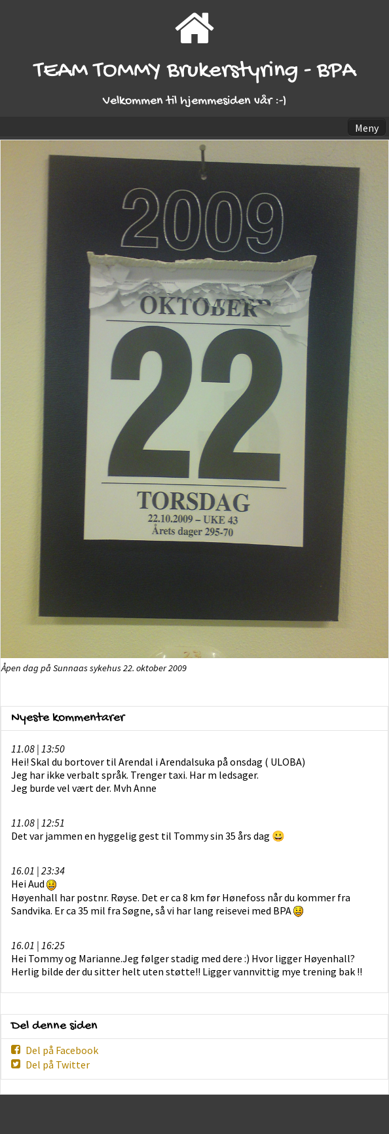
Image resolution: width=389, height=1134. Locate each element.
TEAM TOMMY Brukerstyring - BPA (195, 71)
